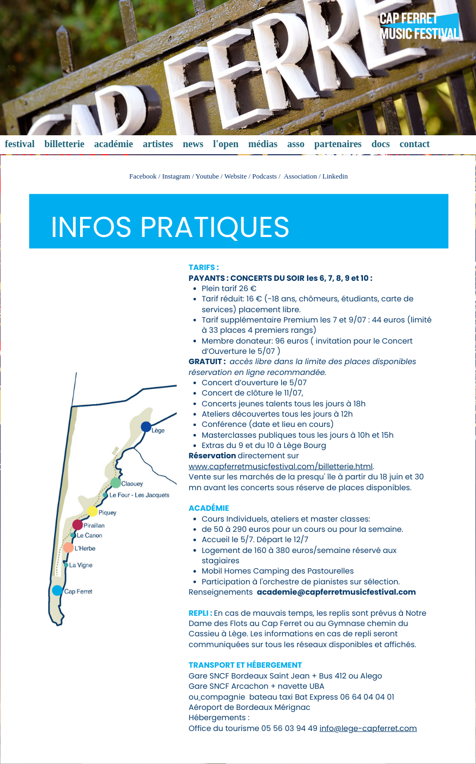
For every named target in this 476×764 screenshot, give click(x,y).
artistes (158, 144)
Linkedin (335, 176)
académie (113, 144)
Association (301, 176)
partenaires (338, 144)
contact (415, 144)
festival (20, 144)
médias (262, 144)
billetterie (64, 144)
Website (235, 176)
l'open (226, 144)
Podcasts (264, 176)
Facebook (143, 176)
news (193, 144)
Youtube (207, 176)
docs (381, 144)
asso (296, 144)
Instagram (176, 176)
